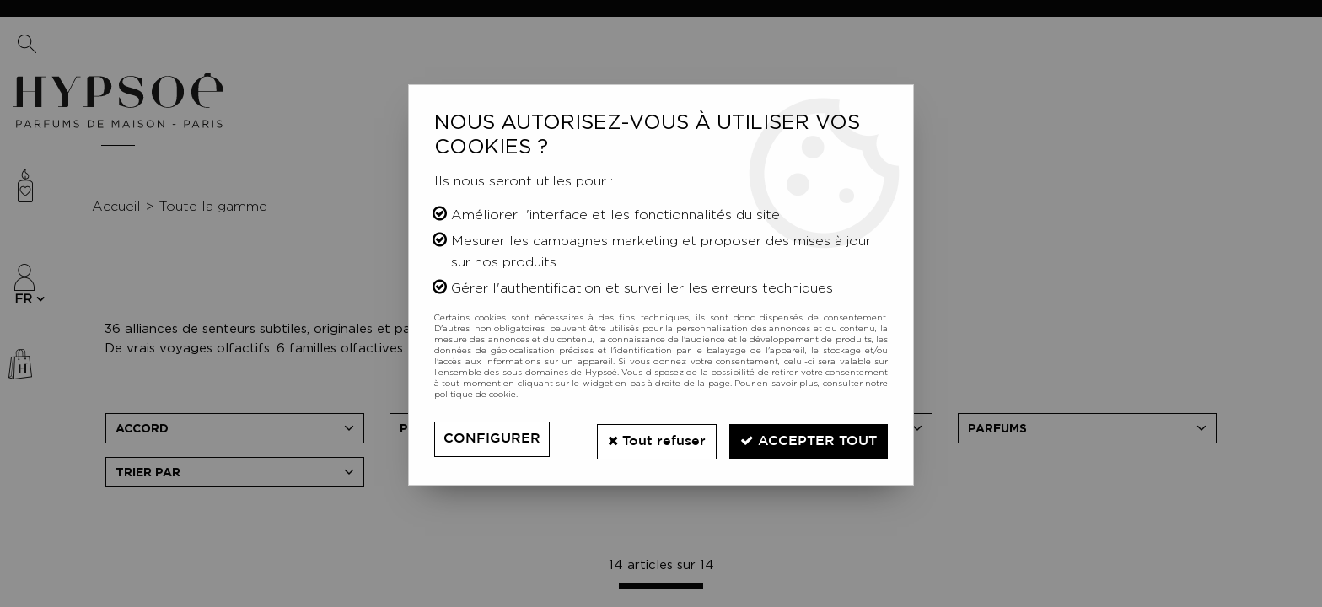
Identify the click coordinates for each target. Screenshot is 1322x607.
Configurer (491, 438)
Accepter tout (806, 438)
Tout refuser (648, 438)
